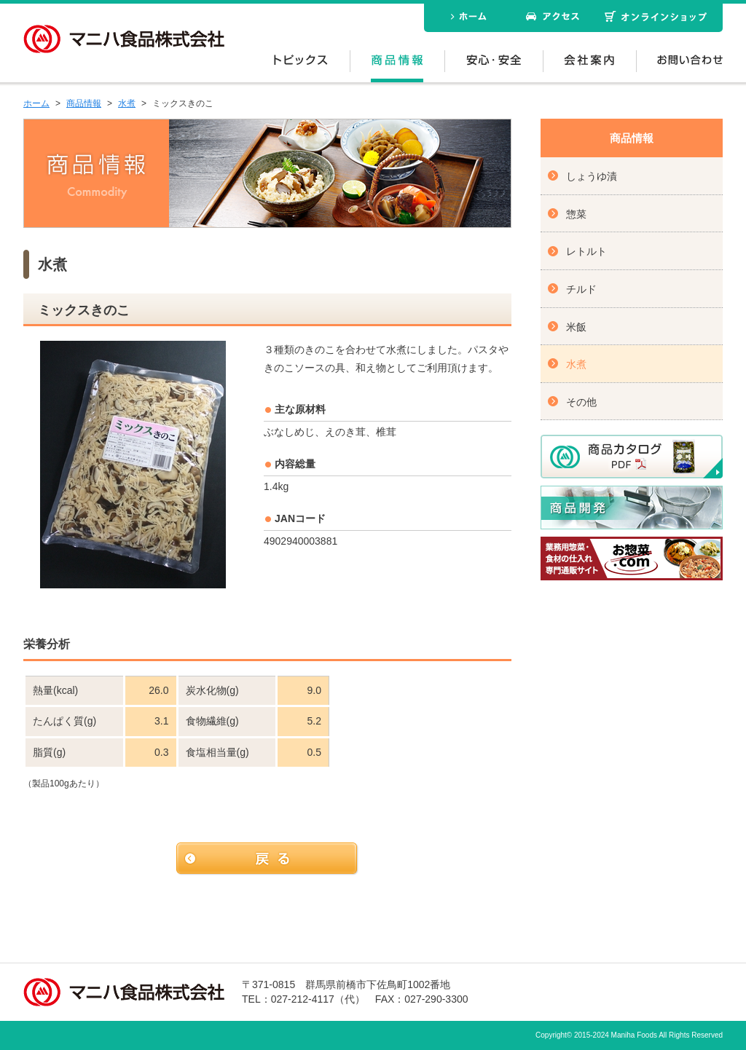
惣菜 (576, 214)
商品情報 (83, 103)
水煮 (127, 103)
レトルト (586, 251)
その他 (581, 402)
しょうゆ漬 (591, 176)
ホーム (36, 103)
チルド (581, 289)
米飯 (576, 327)
